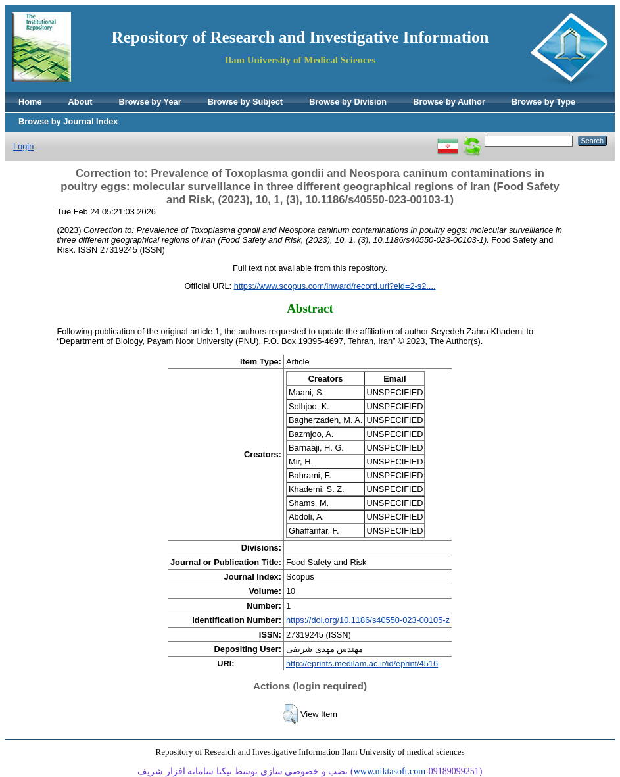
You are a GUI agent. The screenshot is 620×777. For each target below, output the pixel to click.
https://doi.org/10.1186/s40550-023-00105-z (368, 620)
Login (23, 146)
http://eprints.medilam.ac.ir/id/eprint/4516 (362, 663)
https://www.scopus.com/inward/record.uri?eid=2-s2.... (335, 286)
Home (30, 102)
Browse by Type (543, 102)
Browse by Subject (245, 102)
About (80, 102)
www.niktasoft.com (390, 771)
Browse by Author (449, 102)
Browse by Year (150, 102)
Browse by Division (348, 102)
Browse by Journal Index (68, 121)
